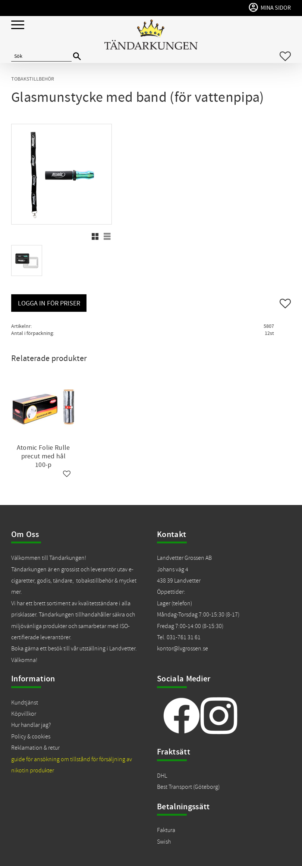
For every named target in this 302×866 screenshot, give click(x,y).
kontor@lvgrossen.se (182, 648)
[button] (17, 25)
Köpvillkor (23, 714)
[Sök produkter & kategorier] (41, 56)
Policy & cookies (30, 736)
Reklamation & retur (35, 748)
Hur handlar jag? (31, 725)
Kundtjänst (24, 702)
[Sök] (77, 56)
